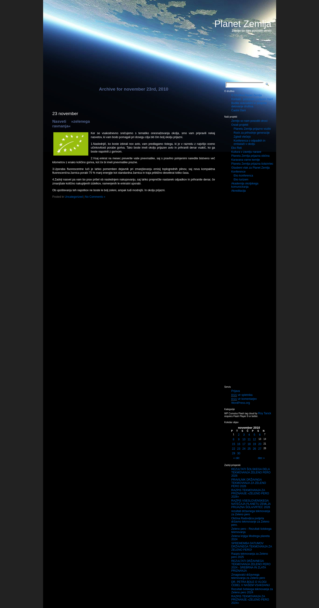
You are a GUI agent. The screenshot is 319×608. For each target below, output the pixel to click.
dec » (261, 458)
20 (259, 444)
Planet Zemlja (242, 24)
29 (233, 453)
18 (248, 444)
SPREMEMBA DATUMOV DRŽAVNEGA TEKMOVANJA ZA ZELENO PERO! (251, 546)
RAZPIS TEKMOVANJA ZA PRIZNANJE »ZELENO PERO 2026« (250, 493)
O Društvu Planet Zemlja (246, 95)
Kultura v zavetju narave (246, 151)
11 (248, 439)
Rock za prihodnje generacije (252, 132)
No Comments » (95, 196)
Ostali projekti (239, 124)
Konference (238, 171)
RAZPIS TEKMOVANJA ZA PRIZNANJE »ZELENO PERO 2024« (250, 600)
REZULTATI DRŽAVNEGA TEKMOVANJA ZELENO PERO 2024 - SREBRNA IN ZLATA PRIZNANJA (251, 565)
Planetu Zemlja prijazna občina (250, 155)
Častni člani (238, 110)
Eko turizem (241, 179)
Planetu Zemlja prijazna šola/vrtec (252, 163)
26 (254, 448)
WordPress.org (240, 402)
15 (233, 444)
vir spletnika (242, 395)
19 (254, 444)
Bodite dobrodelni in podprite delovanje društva (249, 105)
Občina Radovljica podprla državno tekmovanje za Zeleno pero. (250, 521)
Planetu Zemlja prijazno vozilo (252, 128)
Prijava (235, 391)
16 (238, 444)
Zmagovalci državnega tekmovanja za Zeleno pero (248, 576)
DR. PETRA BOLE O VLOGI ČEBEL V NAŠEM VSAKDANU (250, 583)
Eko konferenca (243, 175)
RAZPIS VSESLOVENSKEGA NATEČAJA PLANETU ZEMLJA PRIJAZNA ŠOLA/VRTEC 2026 (251, 504)
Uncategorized (74, 196)
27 (259, 448)
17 (243, 444)
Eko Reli (236, 147)
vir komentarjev (244, 399)
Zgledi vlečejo (242, 136)
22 (233, 448)
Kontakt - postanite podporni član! (252, 99)
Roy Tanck (264, 413)
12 (254, 439)
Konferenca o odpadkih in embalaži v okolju (249, 142)
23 (238, 448)
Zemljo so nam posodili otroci (249, 120)
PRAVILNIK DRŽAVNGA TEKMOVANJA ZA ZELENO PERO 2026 (248, 483)
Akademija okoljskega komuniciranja (244, 185)
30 (238, 453)
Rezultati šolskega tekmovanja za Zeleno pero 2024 (252, 591)
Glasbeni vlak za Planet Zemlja (250, 167)
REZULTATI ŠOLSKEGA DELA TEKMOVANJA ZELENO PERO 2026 (251, 472)
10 (243, 439)
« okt (236, 458)
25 (248, 448)
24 (243, 448)
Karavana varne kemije (245, 159)
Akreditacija (238, 190)
